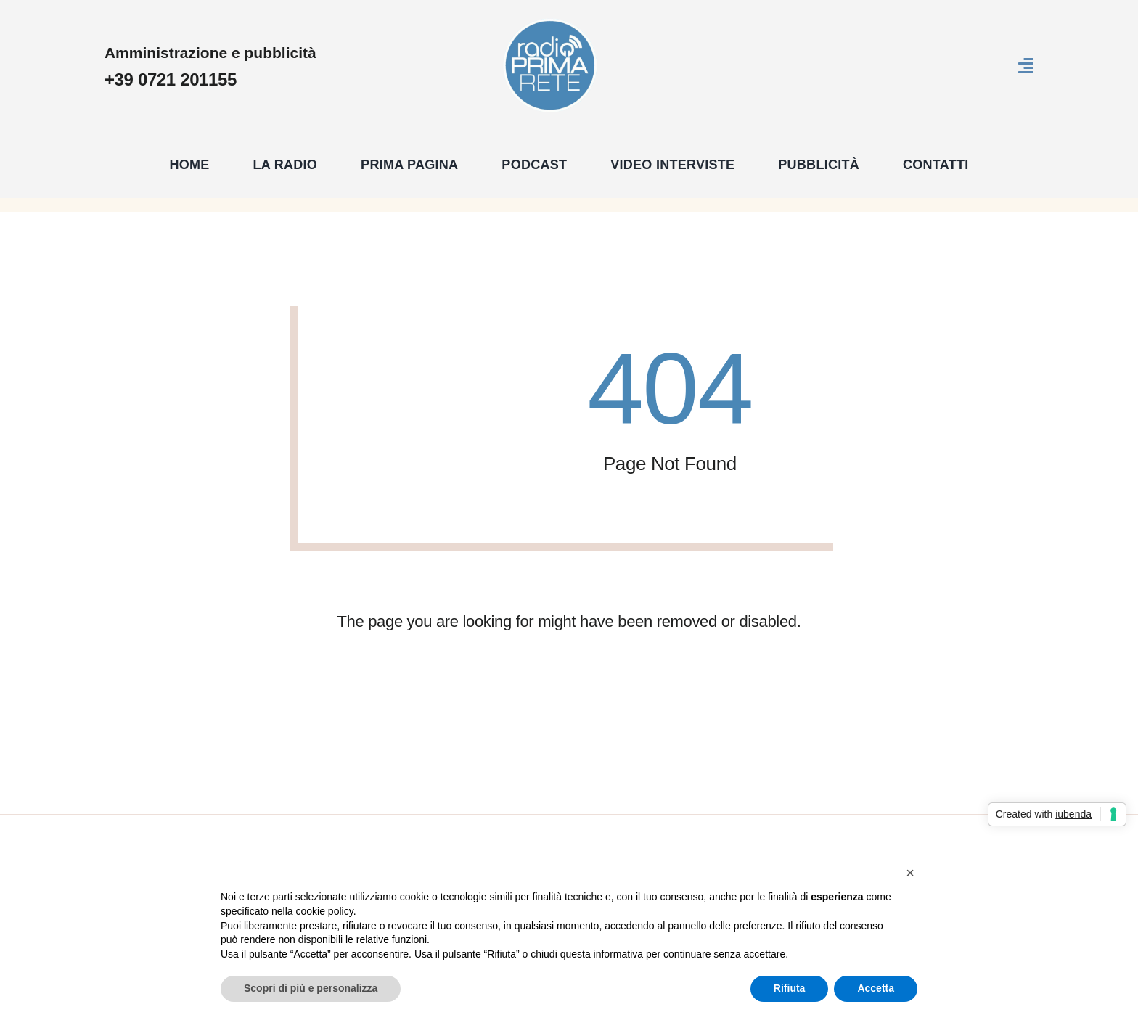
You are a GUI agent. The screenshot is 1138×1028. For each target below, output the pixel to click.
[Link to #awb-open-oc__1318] (1025, 65)
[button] (910, 872)
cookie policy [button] (324, 911)
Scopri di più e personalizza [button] (310, 988)
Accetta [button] (875, 988)
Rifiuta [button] (790, 988)
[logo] (550, 24)
